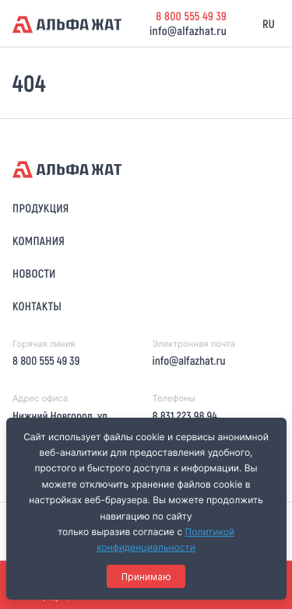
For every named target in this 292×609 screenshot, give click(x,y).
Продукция (40, 208)
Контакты (37, 306)
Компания (38, 240)
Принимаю (146, 577)
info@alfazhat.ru (188, 30)
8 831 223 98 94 (184, 415)
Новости (34, 273)
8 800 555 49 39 (191, 16)
